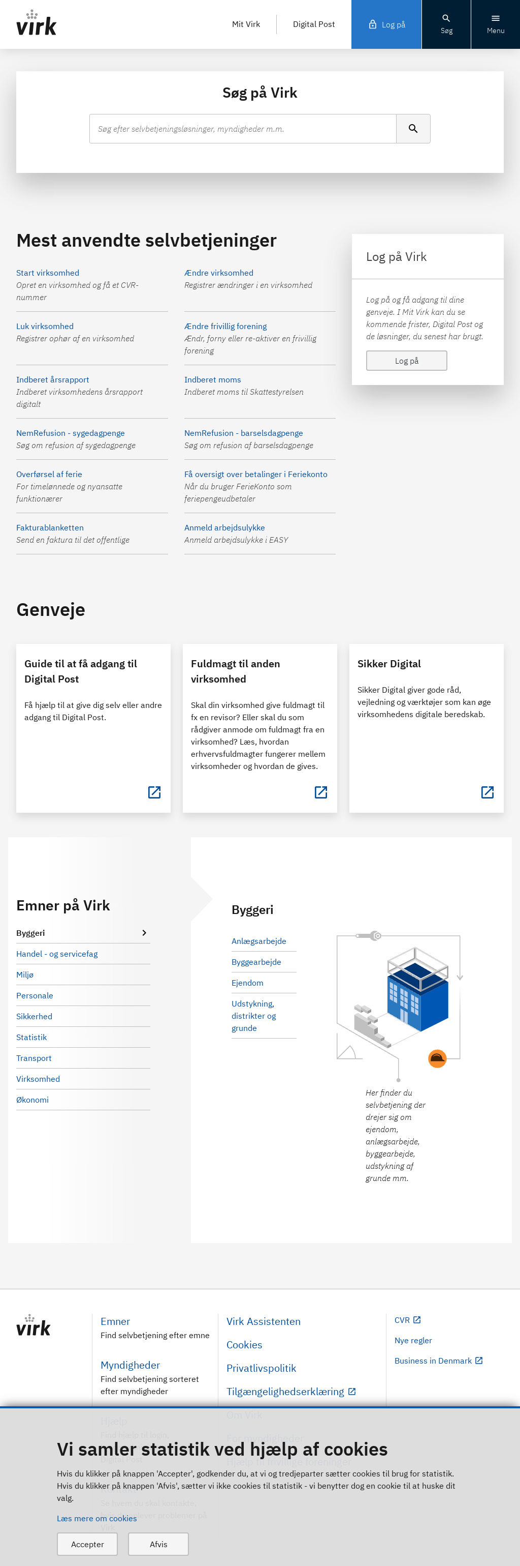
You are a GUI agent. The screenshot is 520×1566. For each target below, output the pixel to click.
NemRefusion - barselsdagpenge (243, 433)
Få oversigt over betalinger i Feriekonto (256, 474)
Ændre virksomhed (218, 273)
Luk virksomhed (45, 326)
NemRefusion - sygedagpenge (70, 433)
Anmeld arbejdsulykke (224, 527)
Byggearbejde (256, 962)
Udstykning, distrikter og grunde (254, 1015)
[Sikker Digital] (487, 792)
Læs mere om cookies (97, 1518)
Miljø (25, 974)
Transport (34, 1058)
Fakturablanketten (50, 527)
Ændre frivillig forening (225, 326)
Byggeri (83, 933)
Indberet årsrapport (52, 379)
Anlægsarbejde (259, 941)
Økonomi (32, 1100)
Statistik (31, 1037)
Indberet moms (212, 379)
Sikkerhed (34, 1016)
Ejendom (248, 983)
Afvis (159, 1544)
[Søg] (413, 128)
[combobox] (243, 128)
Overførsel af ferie (49, 474)
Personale (34, 995)
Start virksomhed (47, 273)
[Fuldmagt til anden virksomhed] (321, 792)
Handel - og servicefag (57, 954)
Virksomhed (38, 1079)
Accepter (87, 1544)
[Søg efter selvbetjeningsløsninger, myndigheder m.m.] (243, 128)
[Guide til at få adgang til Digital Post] (154, 792)
